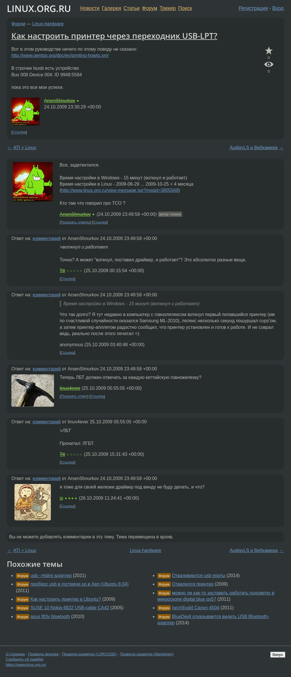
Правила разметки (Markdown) (146, 654)
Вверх (278, 655)
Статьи (131, 8)
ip (61, 498)
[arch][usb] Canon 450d (195, 607)
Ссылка (19, 132)
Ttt (62, 270)
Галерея (111, 8)
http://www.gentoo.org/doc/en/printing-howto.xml (60, 55)
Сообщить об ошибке (24, 659)
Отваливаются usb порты (198, 575)
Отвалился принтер (192, 584)
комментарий (47, 238)
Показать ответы (75, 222)
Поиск (185, 8)
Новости (89, 8)
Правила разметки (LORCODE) (89, 654)
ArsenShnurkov (59, 100)
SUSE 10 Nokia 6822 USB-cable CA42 (69, 607)
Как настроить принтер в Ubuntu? (65, 599)
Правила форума (43, 654)
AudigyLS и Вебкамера (254, 147)
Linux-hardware (48, 23)
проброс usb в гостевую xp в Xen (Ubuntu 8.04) (79, 584)
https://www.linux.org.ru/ (26, 664)
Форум (149, 8)
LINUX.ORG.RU (39, 8)
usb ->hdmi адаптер (51, 575)
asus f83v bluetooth (50, 616)
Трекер (168, 8)
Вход (278, 8)
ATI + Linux (24, 147)
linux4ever (70, 388)
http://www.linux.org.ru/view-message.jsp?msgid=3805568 (119, 190)
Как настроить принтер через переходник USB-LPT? (114, 35)
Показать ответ (74, 396)
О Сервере (15, 654)
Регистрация (253, 8)
